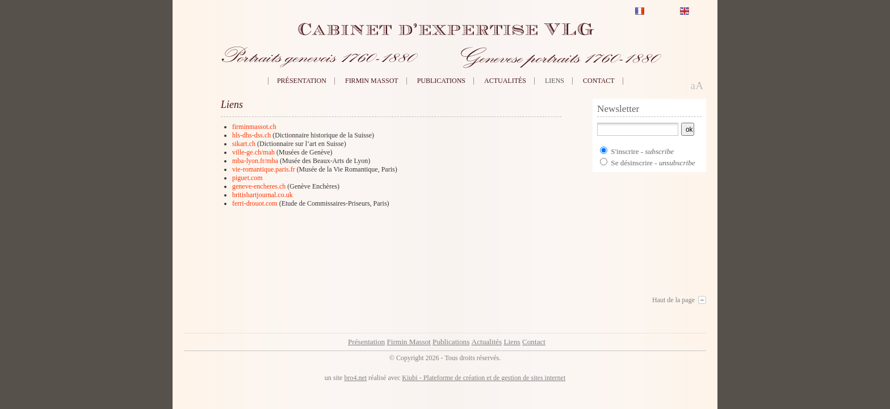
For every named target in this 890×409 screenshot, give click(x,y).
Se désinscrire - (653, 162)
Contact (599, 81)
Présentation (301, 81)
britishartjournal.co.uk (262, 195)
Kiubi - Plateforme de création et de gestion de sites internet (483, 378)
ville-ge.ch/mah (253, 152)
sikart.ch (243, 144)
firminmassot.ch (254, 127)
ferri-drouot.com (255, 203)
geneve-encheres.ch (259, 186)
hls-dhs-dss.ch (251, 135)
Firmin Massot (371, 81)
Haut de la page (673, 300)
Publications (441, 81)
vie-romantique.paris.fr (263, 169)
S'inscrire (625, 151)
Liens (554, 81)
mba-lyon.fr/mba (255, 161)
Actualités (505, 81)
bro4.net (355, 378)
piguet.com (247, 178)
